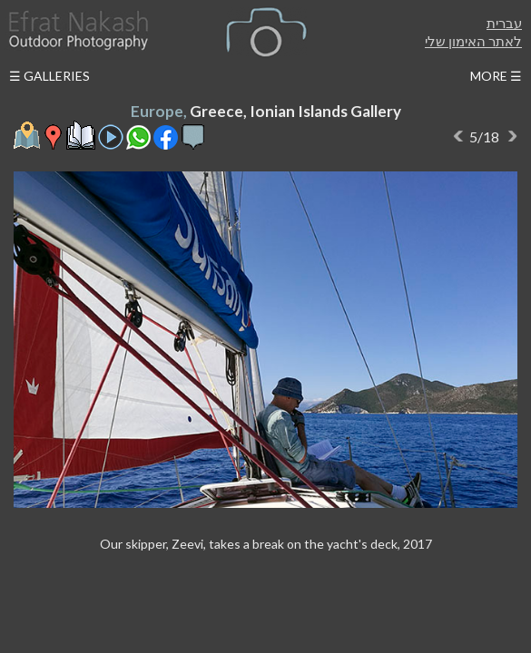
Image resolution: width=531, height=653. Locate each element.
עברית (504, 23)
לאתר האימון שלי (473, 41)
